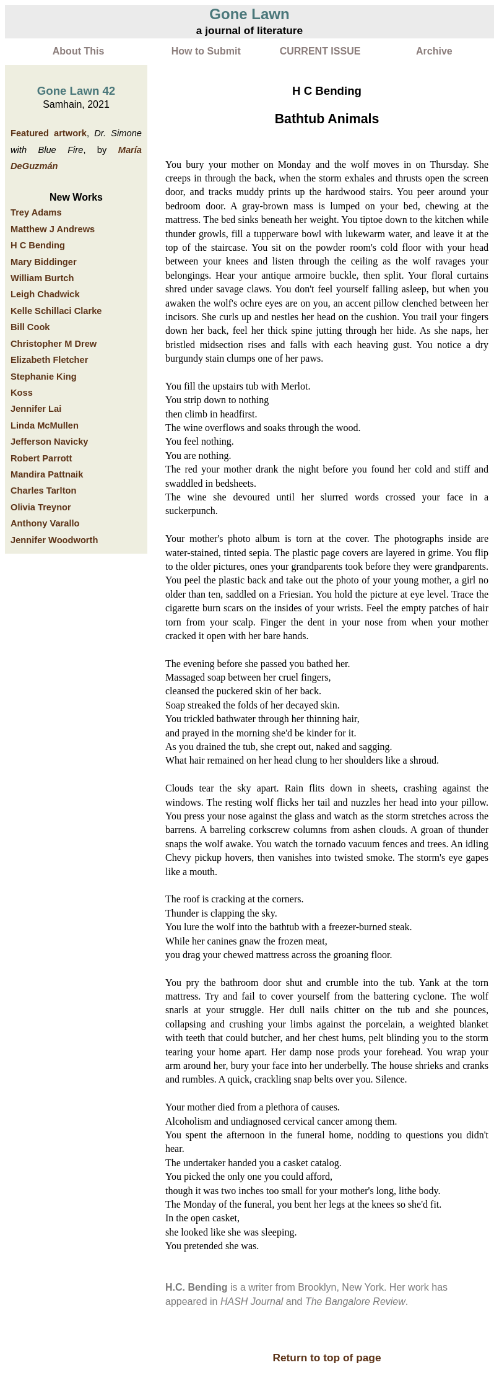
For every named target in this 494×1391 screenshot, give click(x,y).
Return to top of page (326, 1357)
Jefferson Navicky (49, 442)
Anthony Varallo (45, 523)
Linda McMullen (45, 425)
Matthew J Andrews (53, 229)
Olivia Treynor (41, 507)
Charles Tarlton (43, 490)
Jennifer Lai (36, 409)
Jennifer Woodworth (54, 540)
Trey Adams (36, 212)
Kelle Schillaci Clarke (56, 311)
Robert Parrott (41, 458)
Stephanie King (44, 377)
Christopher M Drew (54, 344)
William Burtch (42, 278)
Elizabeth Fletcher (49, 360)
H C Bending (38, 245)
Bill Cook (30, 327)
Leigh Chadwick (45, 294)
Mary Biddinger (44, 262)
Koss (22, 393)
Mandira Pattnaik (47, 474)
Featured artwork (49, 133)
